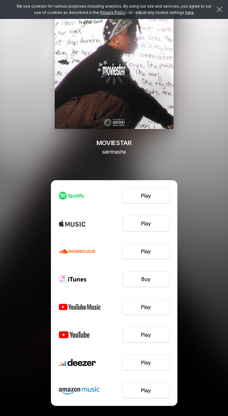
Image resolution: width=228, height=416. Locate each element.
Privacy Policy (113, 12)
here (189, 12)
